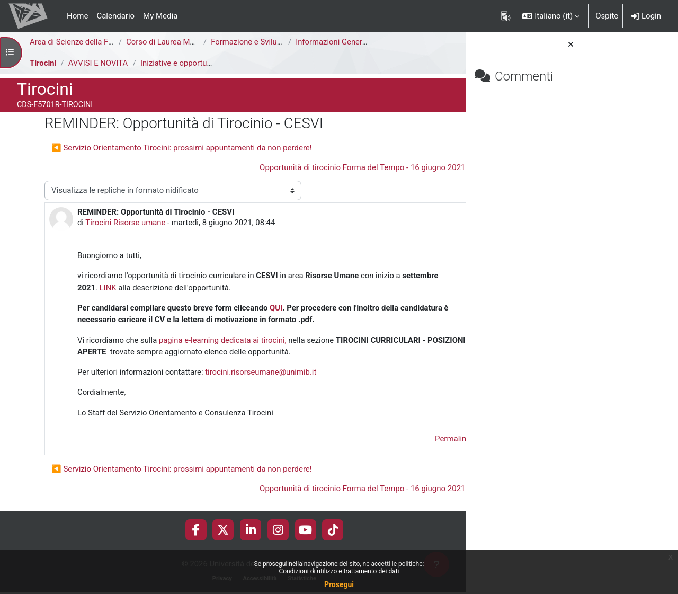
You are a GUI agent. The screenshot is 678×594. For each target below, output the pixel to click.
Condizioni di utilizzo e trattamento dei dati (339, 571)
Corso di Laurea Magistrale (173, 42)
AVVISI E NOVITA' (98, 63)
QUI (278, 308)
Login (646, 16)
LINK (154, 288)
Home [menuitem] (77, 16)
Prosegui (339, 584)
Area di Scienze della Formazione (88, 42)
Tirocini (43, 63)
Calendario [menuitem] (115, 16)
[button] (550, 16)
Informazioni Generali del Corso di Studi (365, 42)
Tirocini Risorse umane (126, 222)
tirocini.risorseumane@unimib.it (263, 373)
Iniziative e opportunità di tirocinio (201, 63)
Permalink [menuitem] (390, 440)
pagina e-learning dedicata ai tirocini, (223, 340)
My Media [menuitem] (160, 16)
